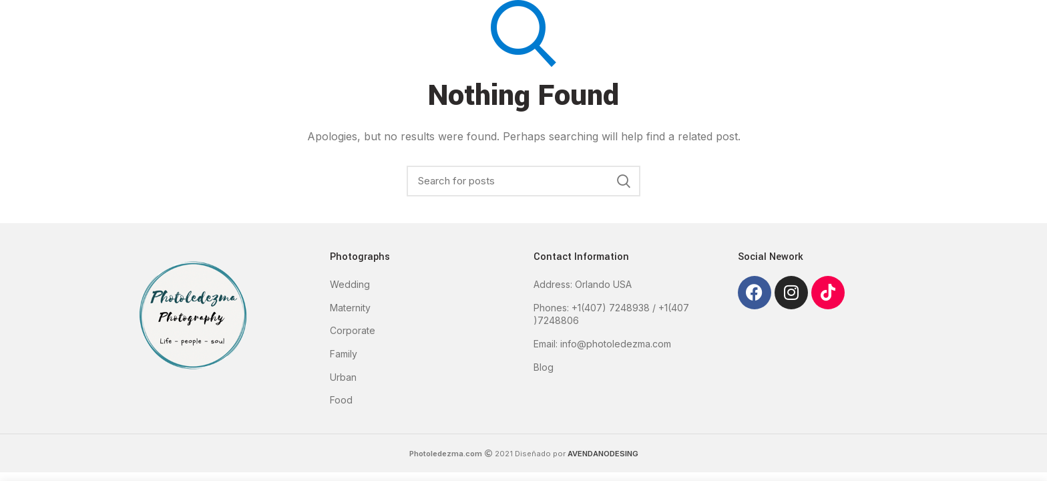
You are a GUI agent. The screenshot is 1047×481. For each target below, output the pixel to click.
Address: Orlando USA (583, 284)
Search (623, 181)
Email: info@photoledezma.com (602, 343)
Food (341, 400)
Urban (343, 377)
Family (343, 353)
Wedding (350, 284)
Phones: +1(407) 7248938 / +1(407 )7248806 (611, 314)
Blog (544, 367)
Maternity (350, 307)
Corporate (352, 330)
